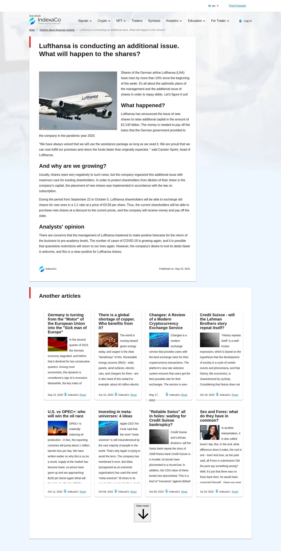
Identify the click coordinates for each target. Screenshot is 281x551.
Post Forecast (237, 5)
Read (83, 394)
